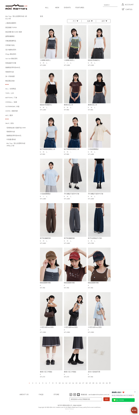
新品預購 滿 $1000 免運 (13, 32)
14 (73, 383)
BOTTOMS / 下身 (11, 98)
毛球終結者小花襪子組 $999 (16, 128)
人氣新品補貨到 (10, 23)
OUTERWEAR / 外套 (12, 106)
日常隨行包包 (10, 45)
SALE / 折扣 (9, 123)
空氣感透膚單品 (10, 41)
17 (83, 383)
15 (76, 383)
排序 (103, 21)
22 (100, 383)
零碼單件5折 (9, 72)
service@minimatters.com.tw (99, 394)
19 (90, 383)
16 (80, 383)
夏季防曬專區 (10, 36)
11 (63, 383)
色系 (88, 21)
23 (103, 383)
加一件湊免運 (10, 76)
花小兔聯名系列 (10, 50)
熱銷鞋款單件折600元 (12, 67)
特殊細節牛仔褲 (10, 63)
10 (59, 383)
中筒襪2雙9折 (11, 139)
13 (70, 383)
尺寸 (74, 21)
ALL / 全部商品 (10, 89)
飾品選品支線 (10, 81)
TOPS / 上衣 (9, 93)
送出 (106, 399)
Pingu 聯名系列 (10, 54)
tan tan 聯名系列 (11, 59)
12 (66, 383)
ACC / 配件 (9, 115)
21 (97, 383)
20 (93, 383)
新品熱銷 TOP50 (11, 27)
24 (107, 383)
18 (86, 383)
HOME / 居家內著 (11, 111)
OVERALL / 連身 (11, 102)
